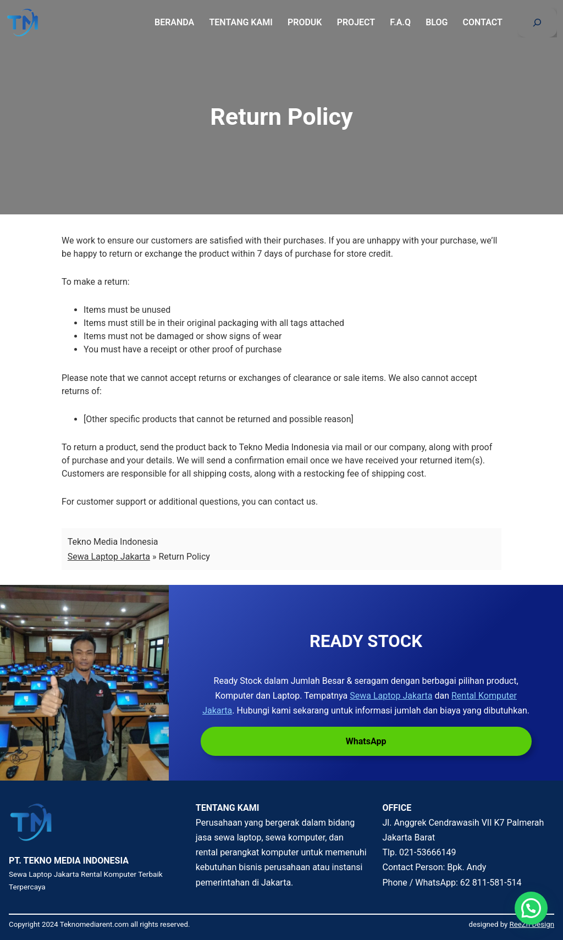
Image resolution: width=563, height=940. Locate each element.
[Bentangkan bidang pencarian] (537, 22)
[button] (531, 908)
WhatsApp (366, 741)
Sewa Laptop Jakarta (109, 556)
